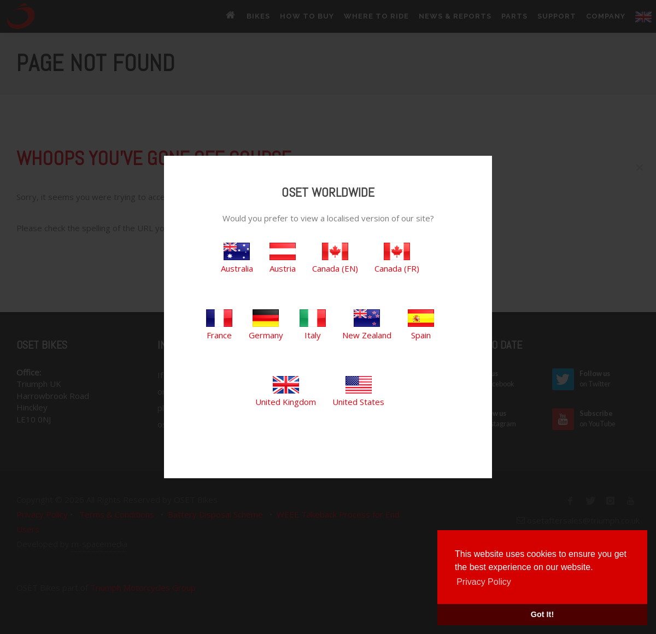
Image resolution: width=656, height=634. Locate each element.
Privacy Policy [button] (483, 581)
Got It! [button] (542, 614)
